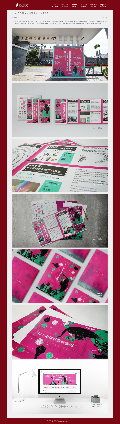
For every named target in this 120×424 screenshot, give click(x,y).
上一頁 (106, 13)
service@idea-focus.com (63, 421)
